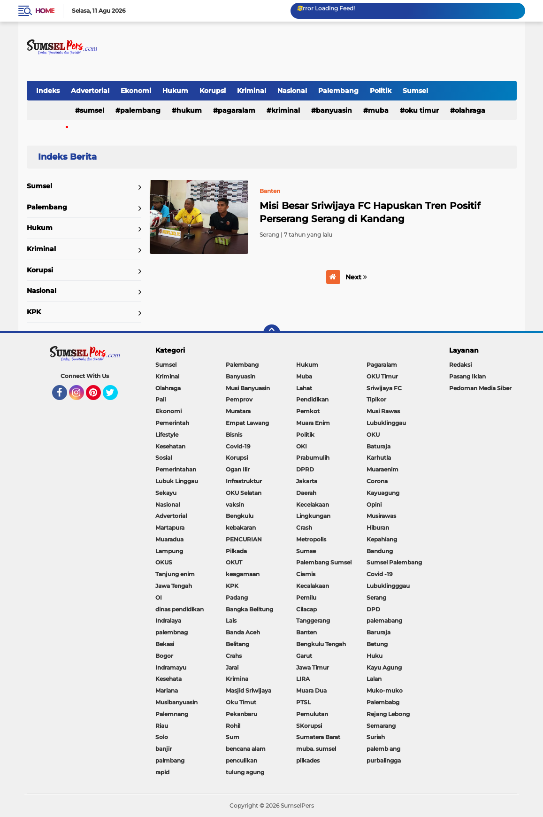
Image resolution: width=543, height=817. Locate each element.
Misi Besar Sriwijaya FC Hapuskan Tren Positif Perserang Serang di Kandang (370, 212)
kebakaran (241, 527)
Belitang (237, 643)
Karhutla (379, 457)
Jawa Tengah (173, 585)
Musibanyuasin (176, 702)
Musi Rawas (383, 411)
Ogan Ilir (238, 469)
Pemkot (308, 411)
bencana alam (246, 748)
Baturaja (378, 446)
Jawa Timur (312, 667)
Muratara (238, 411)
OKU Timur (422, 110)
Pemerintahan (175, 469)
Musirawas (381, 515)
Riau (161, 725)
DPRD (305, 469)
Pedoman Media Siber (480, 388)
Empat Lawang (247, 422)
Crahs (234, 655)
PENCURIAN (244, 539)
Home (44, 11)
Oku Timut (241, 702)
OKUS (163, 562)
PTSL (303, 702)
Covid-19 (238, 446)
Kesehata (168, 678)
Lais (231, 620)
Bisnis (234, 434)
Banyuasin (334, 110)
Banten (306, 632)
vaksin (235, 504)
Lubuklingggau (388, 585)
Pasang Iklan (467, 376)
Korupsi (212, 90)
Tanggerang (313, 620)
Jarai (232, 667)
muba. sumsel (316, 748)
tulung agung (245, 772)
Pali (160, 399)
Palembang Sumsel (324, 562)
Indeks (48, 90)
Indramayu (170, 667)
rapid (162, 772)
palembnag (171, 632)
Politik (380, 90)
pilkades (308, 760)
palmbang (169, 760)
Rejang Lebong (388, 713)
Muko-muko (385, 690)
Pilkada (236, 551)
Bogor (164, 655)
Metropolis (311, 539)
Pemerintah (172, 422)
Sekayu (165, 492)
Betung (377, 643)
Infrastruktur (244, 481)
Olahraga (470, 110)
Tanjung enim (175, 574)
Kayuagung (383, 492)
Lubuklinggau (386, 422)
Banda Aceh (243, 632)
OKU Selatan (243, 492)
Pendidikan (312, 399)
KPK (34, 312)
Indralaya (168, 620)
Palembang (338, 90)
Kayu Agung (384, 667)
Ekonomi (136, 90)
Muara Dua (311, 690)
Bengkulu (239, 515)
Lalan (374, 678)
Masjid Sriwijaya (248, 690)
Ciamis (305, 574)
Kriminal (251, 90)
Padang (237, 597)
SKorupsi (309, 725)
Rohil (233, 725)
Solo (161, 736)
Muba (378, 110)
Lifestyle (166, 434)
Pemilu (306, 597)
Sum (232, 736)
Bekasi (164, 643)
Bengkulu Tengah (321, 643)
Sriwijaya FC (384, 388)
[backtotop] (271, 332)
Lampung (169, 551)
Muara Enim (313, 422)
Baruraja (378, 632)
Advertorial (90, 90)
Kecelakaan (312, 504)
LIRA (303, 678)
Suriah (376, 736)
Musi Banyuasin (248, 388)
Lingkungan (313, 515)
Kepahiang (382, 539)
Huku (374, 655)
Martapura (169, 527)
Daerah (306, 492)
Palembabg (383, 702)
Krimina (237, 678)
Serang (376, 597)
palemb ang (383, 748)
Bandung (380, 551)
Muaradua (169, 539)
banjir (163, 748)
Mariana (166, 690)
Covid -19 (380, 574)
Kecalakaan (312, 585)
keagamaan (243, 574)
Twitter (114, 396)
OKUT (234, 562)
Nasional (292, 90)
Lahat (304, 388)
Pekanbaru (241, 713)
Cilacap (306, 609)
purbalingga (384, 760)
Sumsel (415, 90)
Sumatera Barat (318, 736)
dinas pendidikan (179, 609)
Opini (374, 504)
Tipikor (376, 399)
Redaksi (460, 364)
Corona (377, 481)
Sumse (306, 551)
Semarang (381, 725)
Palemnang (171, 713)
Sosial (163, 457)
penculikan (241, 760)
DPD (373, 609)
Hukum (175, 90)
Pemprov (239, 399)
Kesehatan (170, 446)
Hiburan (378, 527)
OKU (373, 434)
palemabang (384, 620)
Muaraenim (382, 469)
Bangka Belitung (249, 609)
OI (158, 597)
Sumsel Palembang (394, 562)
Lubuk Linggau (176, 481)
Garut (304, 655)
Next (356, 277)
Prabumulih (312, 457)
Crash (304, 527)
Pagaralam (236, 110)
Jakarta (306, 481)
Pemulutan (312, 713)
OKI (301, 446)
